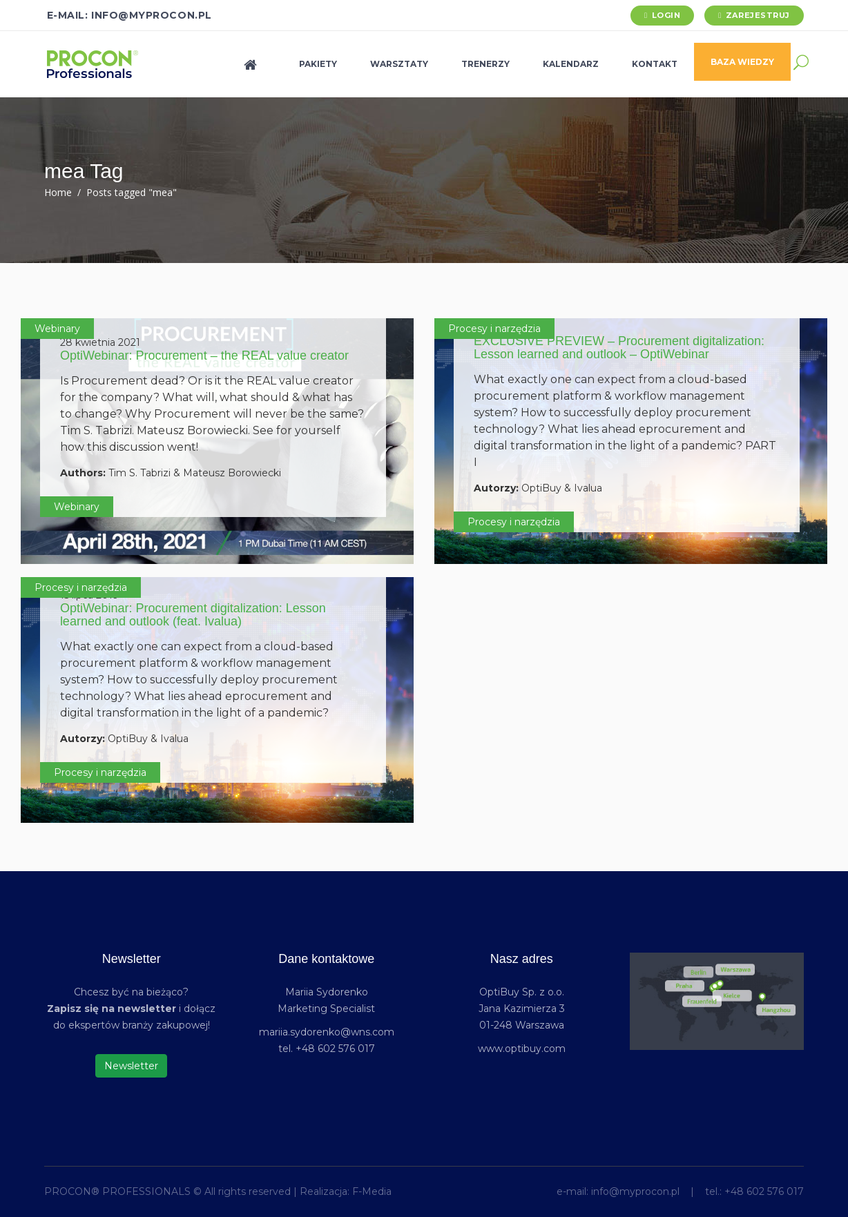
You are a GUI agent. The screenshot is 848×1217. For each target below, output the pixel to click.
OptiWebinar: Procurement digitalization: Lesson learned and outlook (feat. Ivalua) (193, 615)
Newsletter (131, 1066)
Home (58, 192)
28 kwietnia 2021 (100, 342)
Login (666, 15)
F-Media (372, 1191)
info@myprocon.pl (635, 1191)
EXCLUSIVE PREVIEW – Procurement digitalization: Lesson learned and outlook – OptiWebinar (619, 348)
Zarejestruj (758, 15)
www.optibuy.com (522, 1048)
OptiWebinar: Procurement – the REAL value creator (204, 355)
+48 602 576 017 (764, 1191)
